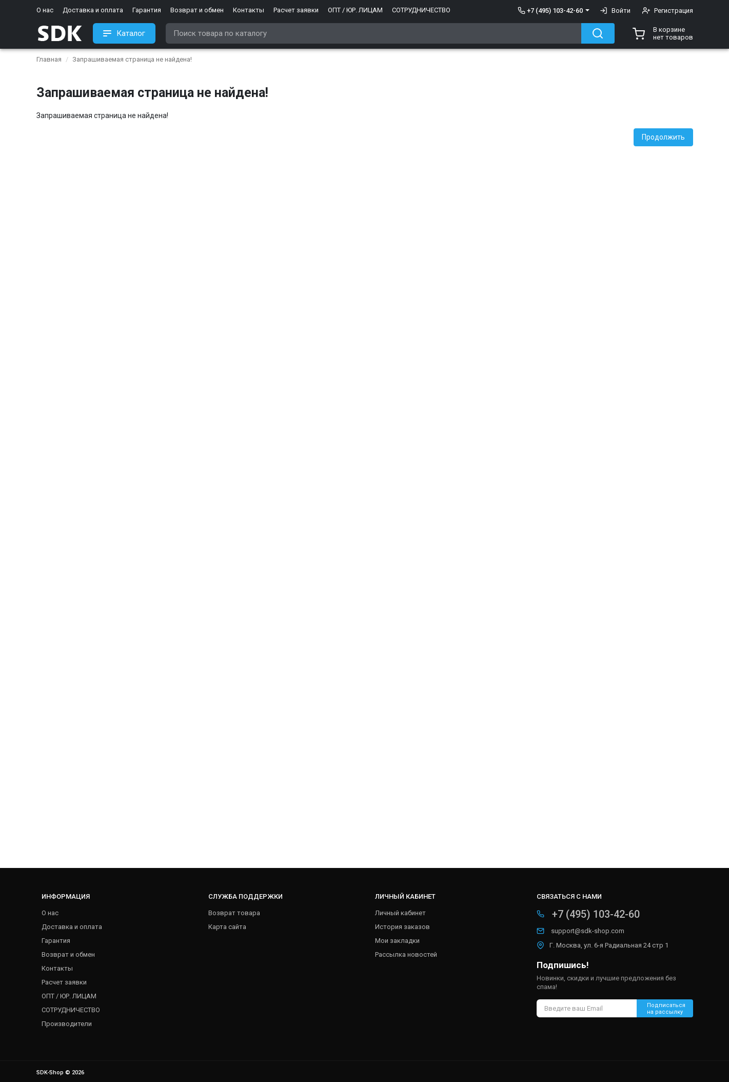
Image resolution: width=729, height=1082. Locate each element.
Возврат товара (234, 913)
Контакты (248, 10)
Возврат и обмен (197, 10)
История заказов (402, 927)
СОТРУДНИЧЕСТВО (421, 10)
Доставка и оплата (93, 10)
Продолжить (663, 137)
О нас (44, 10)
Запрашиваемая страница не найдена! (132, 59)
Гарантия (146, 10)
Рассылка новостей (406, 954)
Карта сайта (227, 927)
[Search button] (598, 33)
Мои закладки (397, 940)
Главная (49, 59)
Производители (67, 1024)
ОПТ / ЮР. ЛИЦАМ (355, 10)
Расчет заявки (296, 10)
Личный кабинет (400, 913)
